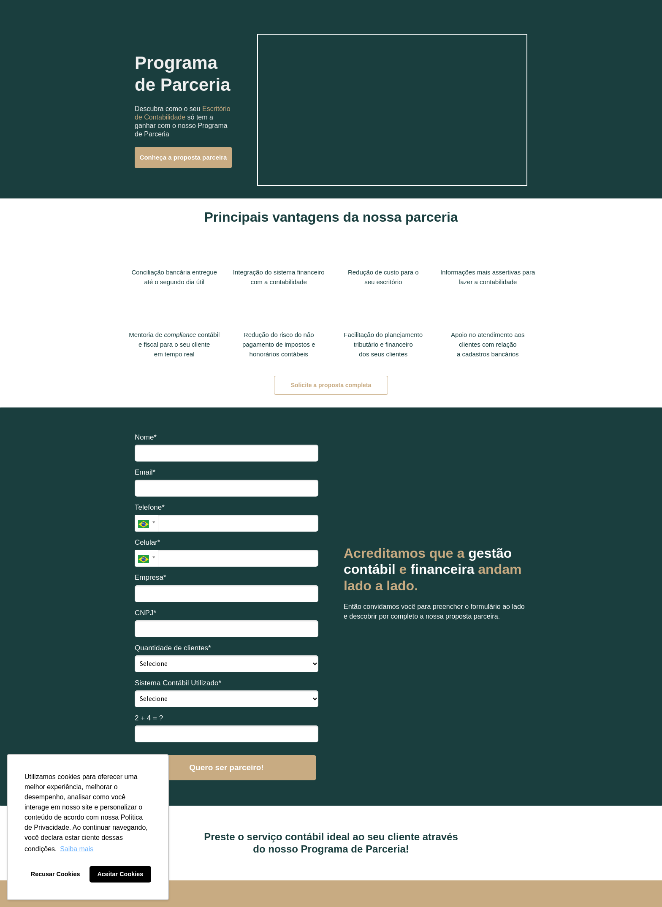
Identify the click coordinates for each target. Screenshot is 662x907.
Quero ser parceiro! (226, 767)
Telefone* (150, 507)
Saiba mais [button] (76, 849)
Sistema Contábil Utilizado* (178, 683)
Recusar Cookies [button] (55, 874)
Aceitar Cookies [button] (120, 874)
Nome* (146, 437)
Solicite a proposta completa (331, 385)
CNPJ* (145, 613)
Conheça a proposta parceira (183, 157)
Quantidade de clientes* (173, 648)
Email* (145, 472)
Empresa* (150, 577)
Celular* (147, 542)
